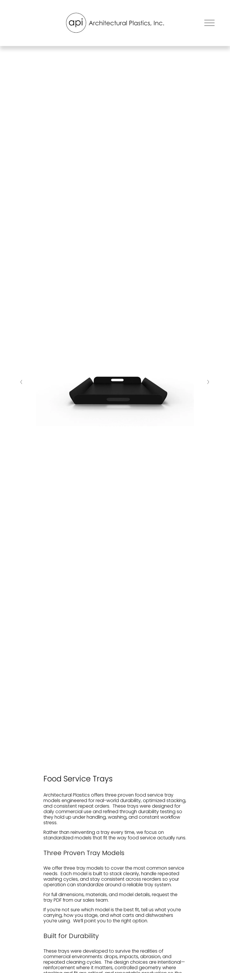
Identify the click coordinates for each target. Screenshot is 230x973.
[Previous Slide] (21, 382)
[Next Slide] (209, 382)
